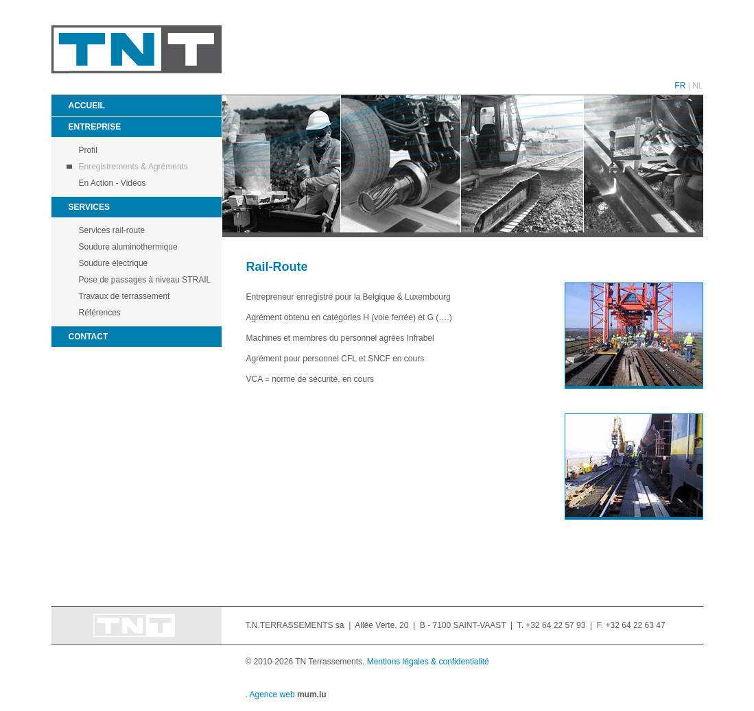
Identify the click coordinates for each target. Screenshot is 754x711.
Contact (88, 336)
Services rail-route (112, 230)
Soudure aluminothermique (128, 247)
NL (697, 86)
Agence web (272, 694)
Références (100, 312)
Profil (88, 150)
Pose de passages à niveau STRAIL (145, 280)
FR (679, 86)
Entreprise (95, 127)
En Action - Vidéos (112, 183)
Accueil (87, 105)
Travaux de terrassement (124, 296)
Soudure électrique (113, 263)
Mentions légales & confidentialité (428, 661)
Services (89, 207)
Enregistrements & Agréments (133, 166)
